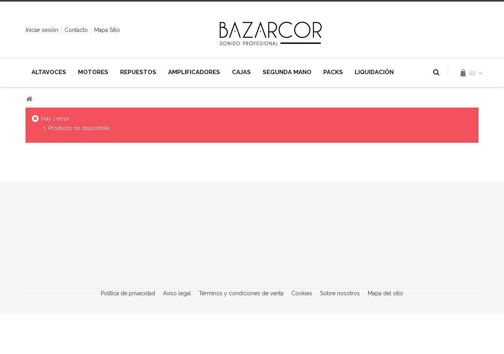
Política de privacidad (129, 336)
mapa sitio (107, 30)
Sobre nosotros (340, 336)
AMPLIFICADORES (194, 72)
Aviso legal (178, 336)
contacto (76, 30)
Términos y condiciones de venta (242, 336)
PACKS (333, 72)
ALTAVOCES (49, 72)
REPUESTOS (138, 72)
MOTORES (93, 72)
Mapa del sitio (385, 336)
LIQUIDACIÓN (374, 72)
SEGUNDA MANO (287, 72)
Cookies (302, 336)
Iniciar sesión (42, 30)
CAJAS (241, 72)
